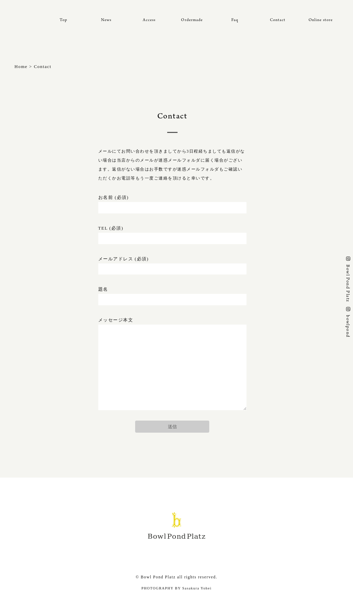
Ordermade (192, 20)
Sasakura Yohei (197, 588)
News (106, 20)
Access (149, 20)
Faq (234, 20)
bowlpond (347, 326)
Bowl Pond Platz (347, 283)
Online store (321, 20)
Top (63, 20)
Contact (278, 20)
